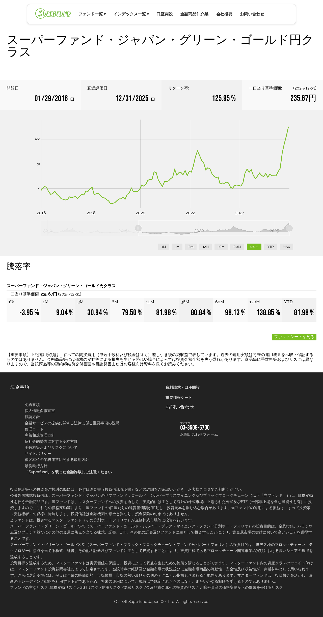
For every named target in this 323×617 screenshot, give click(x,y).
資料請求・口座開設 (183, 387)
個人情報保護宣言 (40, 410)
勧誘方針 (32, 417)
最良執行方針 (36, 466)
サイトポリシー (38, 453)
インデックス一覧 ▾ (131, 14)
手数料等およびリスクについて (51, 447)
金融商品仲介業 (194, 14)
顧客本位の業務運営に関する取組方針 (57, 459)
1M (164, 247)
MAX (286, 247)
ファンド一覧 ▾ (92, 14)
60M (237, 247)
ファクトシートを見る (294, 337)
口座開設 (164, 14)
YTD (270, 247)
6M (191, 247)
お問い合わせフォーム (199, 434)
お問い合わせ (252, 14)
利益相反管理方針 (40, 435)
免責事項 (32, 404)
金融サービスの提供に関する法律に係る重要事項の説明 (72, 423)
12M (206, 247)
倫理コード (34, 429)
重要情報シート (179, 397)
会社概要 (224, 14)
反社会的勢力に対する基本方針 (51, 441)
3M (177, 247)
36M (221, 247)
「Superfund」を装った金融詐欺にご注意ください (68, 472)
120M (254, 247)
